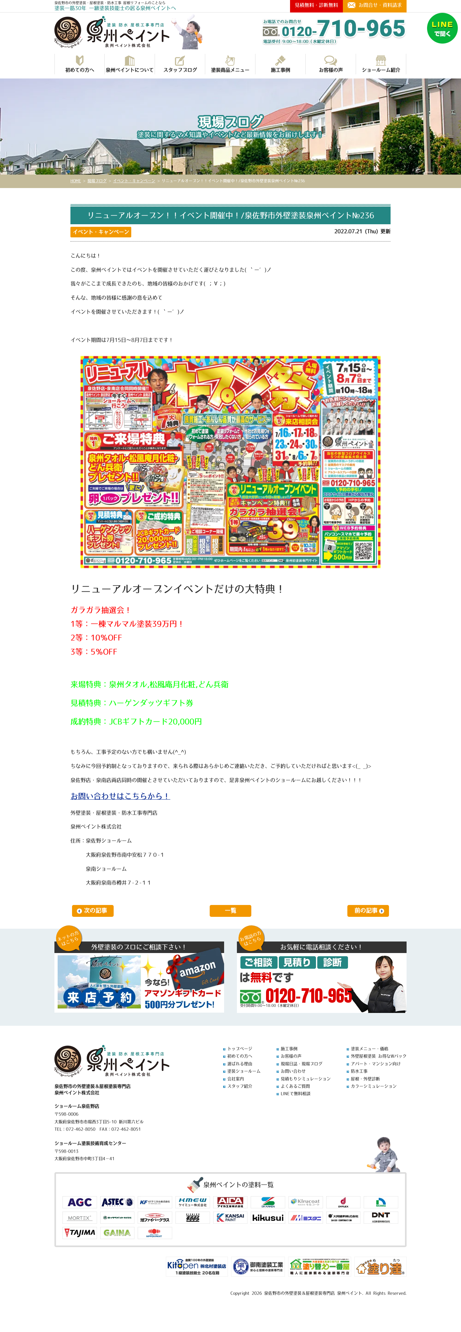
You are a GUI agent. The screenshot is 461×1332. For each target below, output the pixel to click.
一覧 (230, 911)
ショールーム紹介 (381, 63)
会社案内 (235, 1079)
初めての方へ (79, 63)
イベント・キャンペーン (101, 231)
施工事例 (280, 63)
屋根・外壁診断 (365, 1079)
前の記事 (365, 911)
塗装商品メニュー (230, 63)
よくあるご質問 (295, 1086)
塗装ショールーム (244, 1071)
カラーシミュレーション (374, 1086)
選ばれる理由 (239, 1064)
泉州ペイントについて (130, 63)
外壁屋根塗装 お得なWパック (379, 1056)
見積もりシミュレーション (306, 1079)
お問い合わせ (293, 1071)
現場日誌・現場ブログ (301, 1064)
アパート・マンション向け (376, 1064)
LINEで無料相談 (296, 1093)
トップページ (239, 1049)
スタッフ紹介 (239, 1086)
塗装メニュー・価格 (369, 1049)
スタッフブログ (180, 63)
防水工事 (359, 1071)
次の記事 (95, 911)
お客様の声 (331, 63)
